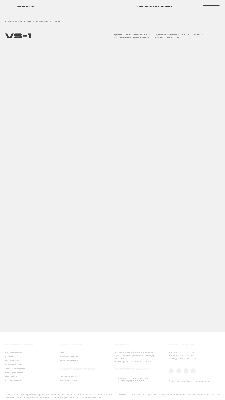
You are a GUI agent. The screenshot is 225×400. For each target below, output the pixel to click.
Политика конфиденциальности (189, 381)
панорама (15, 381)
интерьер (14, 373)
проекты (14, 21)
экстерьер (37, 21)
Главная (13, 353)
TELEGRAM (69, 357)
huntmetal (70, 377)
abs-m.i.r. (26, 7)
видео (11, 377)
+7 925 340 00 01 (182, 356)
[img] (9, 7)
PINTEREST (69, 361)
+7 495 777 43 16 (182, 353)
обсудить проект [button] (155, 7)
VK (62, 353)
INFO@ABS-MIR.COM (182, 359)
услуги (12, 361)
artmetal (69, 381)
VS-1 (56, 21)
